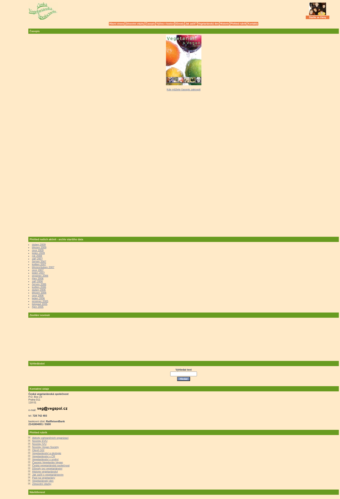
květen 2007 (39, 264)
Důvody (179, 23)
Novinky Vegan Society (45, 447)
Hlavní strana (116, 23)
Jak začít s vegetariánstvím (48, 474)
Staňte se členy (317, 17)
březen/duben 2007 (43, 267)
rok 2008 (37, 255)
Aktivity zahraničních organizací (50, 437)
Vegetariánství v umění (45, 459)
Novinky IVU (39, 444)
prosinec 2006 (40, 275)
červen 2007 (39, 261)
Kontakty (253, 23)
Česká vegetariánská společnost (50, 465)
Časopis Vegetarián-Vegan (47, 462)
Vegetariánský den (208, 23)
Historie (224, 23)
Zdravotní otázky (135, 23)
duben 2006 (39, 289)
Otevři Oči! (38, 450)
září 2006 (37, 281)
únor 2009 (38, 250)
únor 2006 (38, 295)
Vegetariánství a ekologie (46, 453)
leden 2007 (38, 272)
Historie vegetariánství (45, 471)
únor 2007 (38, 270)
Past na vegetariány (43, 477)
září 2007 (37, 258)
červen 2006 (39, 284)
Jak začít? (191, 23)
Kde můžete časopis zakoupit (183, 89)
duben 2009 (39, 244)
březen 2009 (39, 247)
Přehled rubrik (238, 23)
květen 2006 (39, 287)
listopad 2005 (39, 304)
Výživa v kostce (165, 23)
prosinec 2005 (40, 301)
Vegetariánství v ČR (43, 456)
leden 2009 (38, 253)
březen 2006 (39, 292)
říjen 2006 (37, 278)
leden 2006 (38, 298)
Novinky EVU (39, 441)
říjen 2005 (37, 306)
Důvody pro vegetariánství (47, 468)
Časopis (150, 23)
